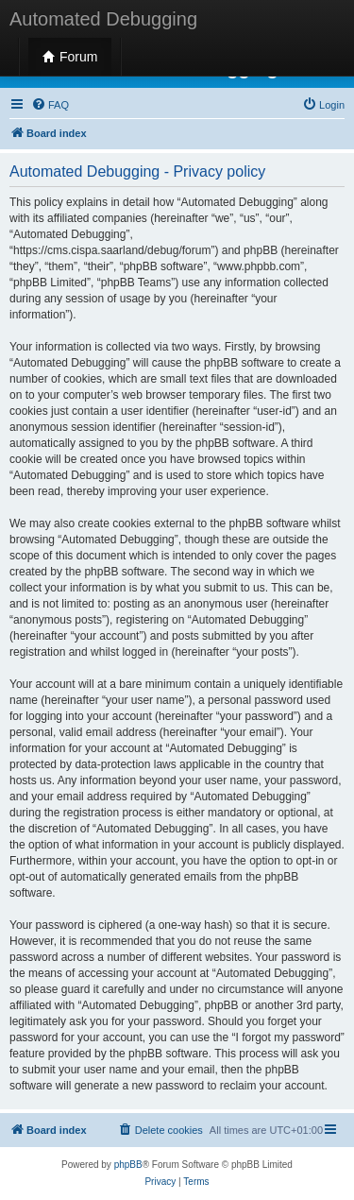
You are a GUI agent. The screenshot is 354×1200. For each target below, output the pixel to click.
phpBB (128, 1164)
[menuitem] (50, 105)
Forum (69, 56)
